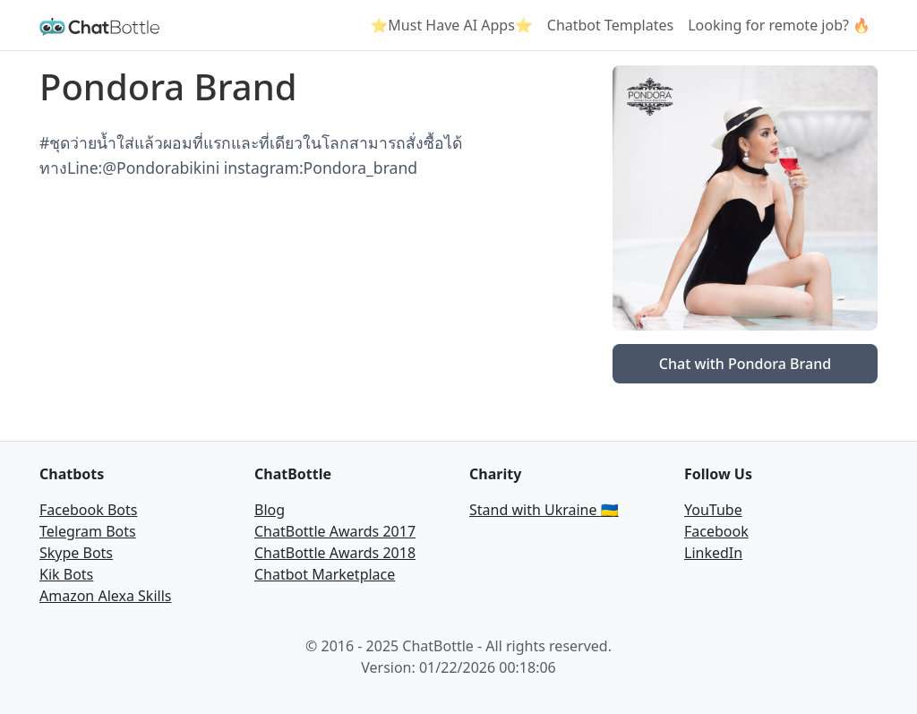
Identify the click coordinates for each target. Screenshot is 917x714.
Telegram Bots (87, 531)
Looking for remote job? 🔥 (779, 25)
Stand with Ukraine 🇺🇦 (544, 510)
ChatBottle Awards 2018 (335, 553)
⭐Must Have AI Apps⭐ (451, 25)
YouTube (713, 510)
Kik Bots (66, 574)
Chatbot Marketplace (324, 574)
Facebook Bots (88, 510)
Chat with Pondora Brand (745, 364)
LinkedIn (713, 553)
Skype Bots (76, 553)
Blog (269, 510)
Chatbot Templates (610, 25)
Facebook (716, 531)
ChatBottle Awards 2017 (335, 531)
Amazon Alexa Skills (105, 596)
